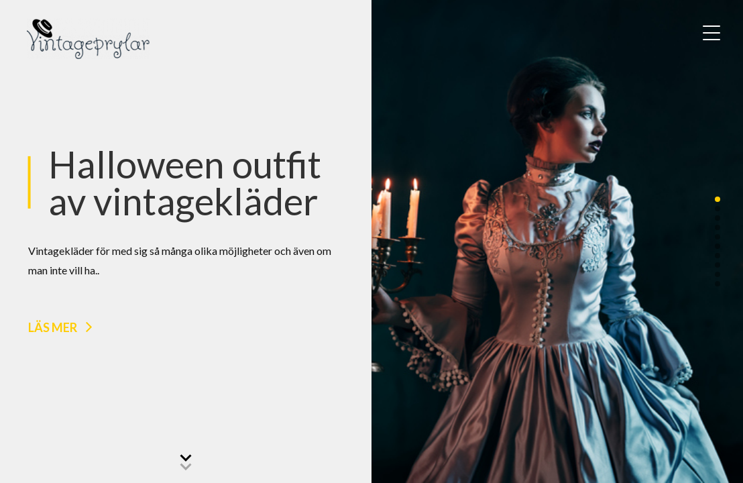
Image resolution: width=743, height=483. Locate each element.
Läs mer (52, 326)
